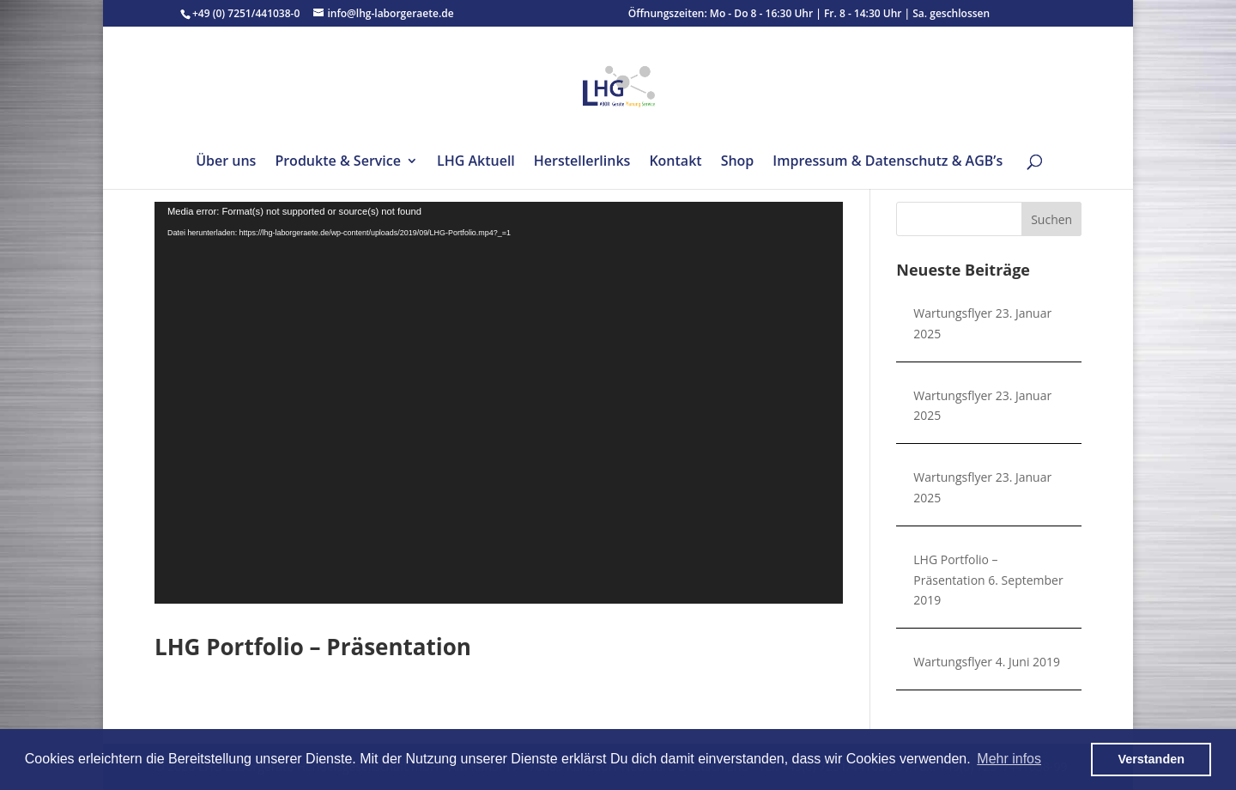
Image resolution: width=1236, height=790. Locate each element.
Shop (737, 162)
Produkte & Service (338, 162)
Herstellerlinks (582, 162)
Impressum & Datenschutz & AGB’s (887, 162)
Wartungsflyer (952, 313)
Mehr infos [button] (1009, 758)
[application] (498, 403)
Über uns (226, 162)
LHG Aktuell (476, 162)
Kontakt (675, 162)
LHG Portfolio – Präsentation (312, 646)
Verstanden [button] (1151, 759)
